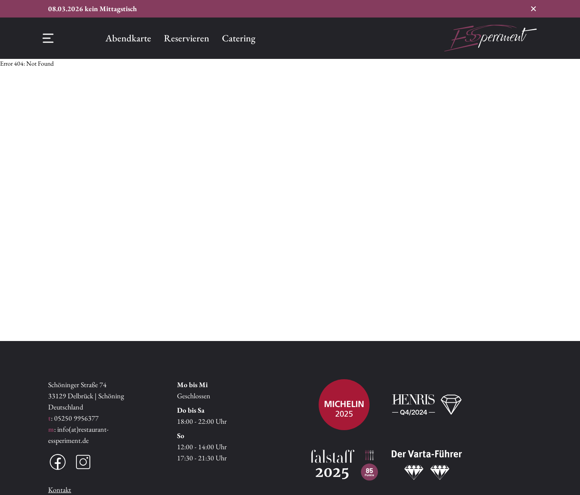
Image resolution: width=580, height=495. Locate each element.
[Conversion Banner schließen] (533, 8)
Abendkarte (128, 38)
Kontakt (59, 489)
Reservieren (186, 38)
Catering (238, 38)
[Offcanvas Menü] (48, 38)
